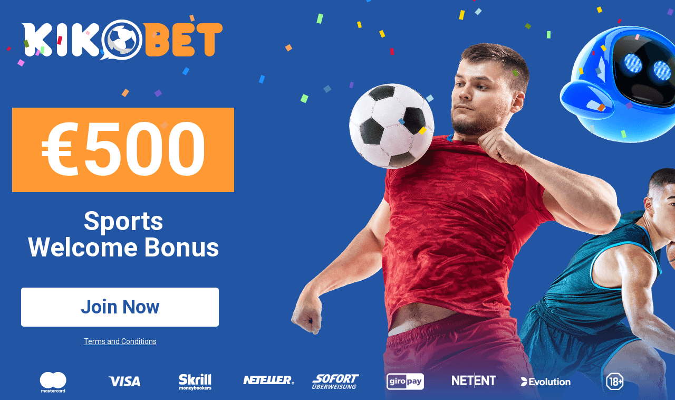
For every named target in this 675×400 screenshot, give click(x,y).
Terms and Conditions (120, 341)
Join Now (120, 307)
